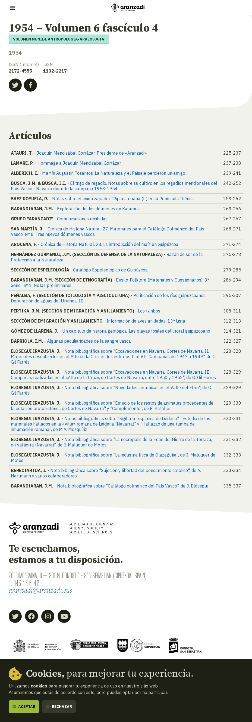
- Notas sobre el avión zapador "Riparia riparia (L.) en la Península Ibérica (121, 198)
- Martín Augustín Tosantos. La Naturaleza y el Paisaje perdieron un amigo (112, 173)
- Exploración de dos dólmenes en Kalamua (97, 208)
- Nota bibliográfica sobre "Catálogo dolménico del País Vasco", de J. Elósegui (131, 486)
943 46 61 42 (26, 583)
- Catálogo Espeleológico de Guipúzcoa (109, 270)
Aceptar (23, 706)
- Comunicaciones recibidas (81, 218)
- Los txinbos (147, 311)
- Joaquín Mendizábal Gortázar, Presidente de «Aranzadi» (90, 153)
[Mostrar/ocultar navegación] (12, 8)
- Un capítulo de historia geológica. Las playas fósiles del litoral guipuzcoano (134, 331)
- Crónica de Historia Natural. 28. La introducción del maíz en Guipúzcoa (108, 244)
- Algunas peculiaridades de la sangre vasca (87, 341)
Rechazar (59, 706)
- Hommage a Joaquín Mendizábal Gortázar (78, 163)
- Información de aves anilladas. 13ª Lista (144, 321)
